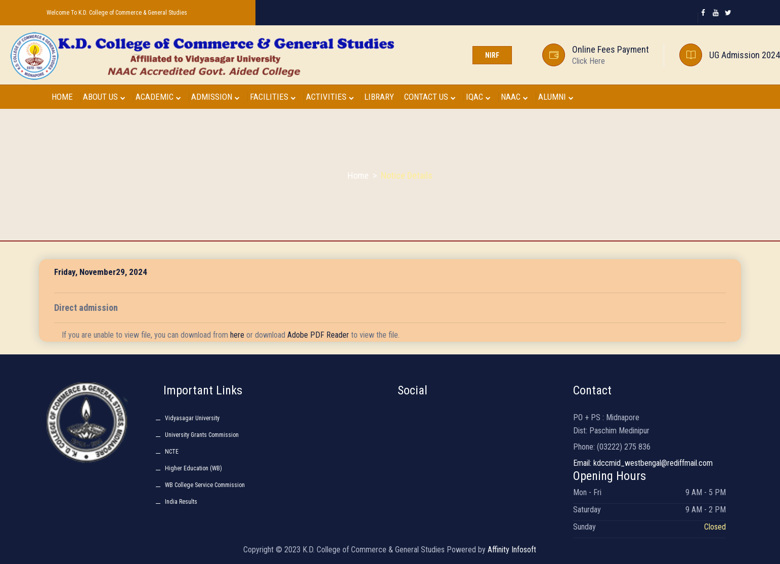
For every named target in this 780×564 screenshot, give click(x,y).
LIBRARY (379, 97)
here (237, 335)
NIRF (492, 55)
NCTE (172, 451)
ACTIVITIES (330, 97)
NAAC (514, 97)
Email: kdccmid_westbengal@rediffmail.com (643, 463)
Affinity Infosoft (512, 549)
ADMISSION (215, 97)
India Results (181, 501)
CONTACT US (430, 97)
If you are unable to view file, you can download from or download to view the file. (231, 335)
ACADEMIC (158, 97)
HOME (62, 97)
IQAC (478, 97)
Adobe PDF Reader (318, 335)
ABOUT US (104, 97)
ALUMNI (556, 97)
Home (358, 175)
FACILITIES (273, 97)
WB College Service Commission (205, 485)
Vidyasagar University (192, 418)
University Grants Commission (202, 434)
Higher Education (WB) (193, 468)
